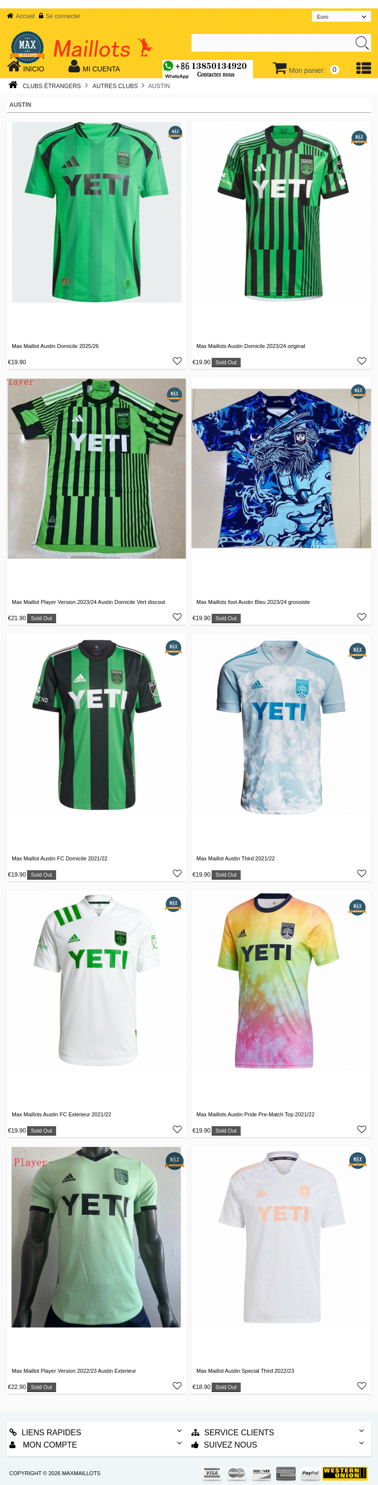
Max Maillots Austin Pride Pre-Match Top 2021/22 (255, 1114)
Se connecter (60, 16)
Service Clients (232, 1432)
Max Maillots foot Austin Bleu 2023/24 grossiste (253, 602)
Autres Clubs (115, 86)
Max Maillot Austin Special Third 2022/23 (245, 1371)
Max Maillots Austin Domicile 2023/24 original (250, 346)
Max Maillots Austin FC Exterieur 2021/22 (61, 1114)
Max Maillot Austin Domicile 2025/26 (55, 346)
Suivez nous (224, 1445)
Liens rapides (45, 1432)
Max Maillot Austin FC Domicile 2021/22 (59, 858)
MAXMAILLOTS (81, 1473)
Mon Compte (43, 1445)
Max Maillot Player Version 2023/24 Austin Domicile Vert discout (88, 602)
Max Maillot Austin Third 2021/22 (235, 858)
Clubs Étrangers (52, 86)
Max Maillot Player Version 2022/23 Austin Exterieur (74, 1371)
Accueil (21, 16)
